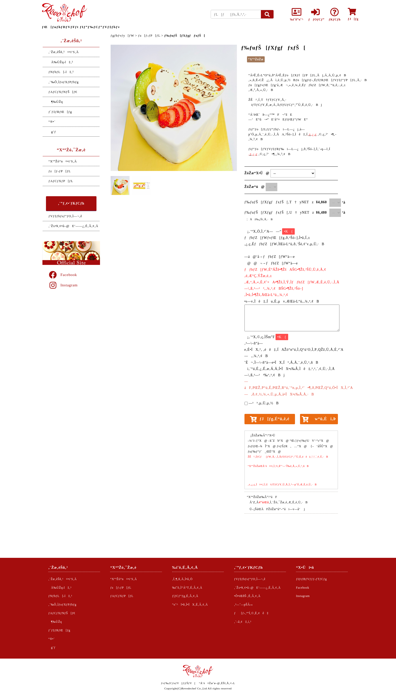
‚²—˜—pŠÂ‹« (243, 604)
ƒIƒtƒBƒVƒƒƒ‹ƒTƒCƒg (311, 579)
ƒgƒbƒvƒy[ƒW (122, 35)
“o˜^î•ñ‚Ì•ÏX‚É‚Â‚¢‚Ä (190, 604)
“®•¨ (51, 121)
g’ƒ (52, 132)
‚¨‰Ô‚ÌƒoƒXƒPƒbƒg (63, 82)
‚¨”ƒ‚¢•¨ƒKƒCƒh (71, 203)
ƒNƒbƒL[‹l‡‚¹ (61, 72)
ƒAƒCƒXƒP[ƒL (60, 181)
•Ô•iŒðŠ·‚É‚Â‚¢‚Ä (247, 596)
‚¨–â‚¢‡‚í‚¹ (243, 621)
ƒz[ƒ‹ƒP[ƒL (59, 171)
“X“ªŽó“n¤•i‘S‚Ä (62, 161)
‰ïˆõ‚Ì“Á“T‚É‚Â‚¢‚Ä (187, 587)
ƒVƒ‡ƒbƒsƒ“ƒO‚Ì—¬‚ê (65, 216)
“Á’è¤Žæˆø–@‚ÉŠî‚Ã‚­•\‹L (217, 683)
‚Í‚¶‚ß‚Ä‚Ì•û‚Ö (182, 579)
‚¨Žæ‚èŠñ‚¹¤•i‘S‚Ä (63, 52)
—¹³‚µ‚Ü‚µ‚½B (264, 403)
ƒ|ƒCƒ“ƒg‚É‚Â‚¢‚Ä (185, 596)
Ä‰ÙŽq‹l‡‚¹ (60, 62)
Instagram (63, 285)
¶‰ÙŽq (55, 102)
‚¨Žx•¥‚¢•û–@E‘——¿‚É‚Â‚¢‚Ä (73, 226)
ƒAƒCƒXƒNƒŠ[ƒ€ (62, 92)
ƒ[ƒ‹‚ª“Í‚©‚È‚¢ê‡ (251, 613)
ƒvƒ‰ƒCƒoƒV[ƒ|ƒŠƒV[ (178, 683)
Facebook (62, 274)
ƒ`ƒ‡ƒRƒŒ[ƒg (60, 112)
